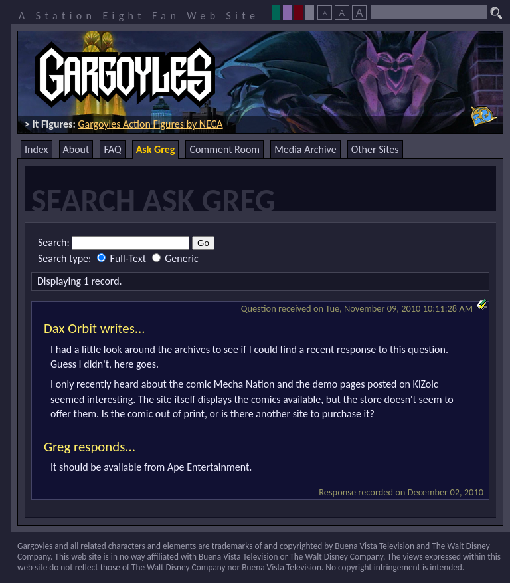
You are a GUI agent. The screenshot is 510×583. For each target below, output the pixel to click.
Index (36, 149)
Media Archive (305, 149)
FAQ (112, 149)
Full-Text (123, 258)
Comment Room (224, 149)
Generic (175, 258)
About (76, 149)
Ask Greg (155, 149)
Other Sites (375, 149)
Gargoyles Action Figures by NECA (150, 124)
